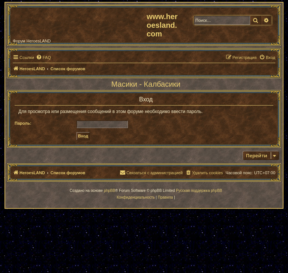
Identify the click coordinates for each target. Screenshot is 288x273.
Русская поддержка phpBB (199, 191)
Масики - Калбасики (146, 84)
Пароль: (23, 123)
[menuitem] (43, 57)
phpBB (109, 191)
